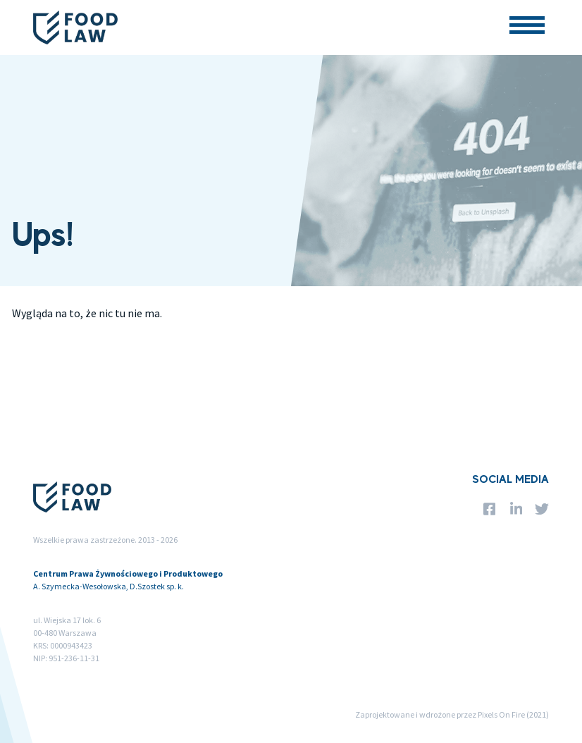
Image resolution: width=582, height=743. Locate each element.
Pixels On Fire (501, 714)
